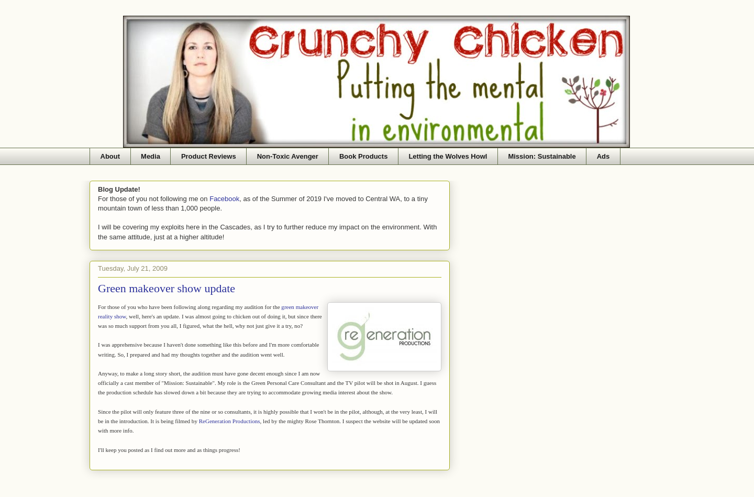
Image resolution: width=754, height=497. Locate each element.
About (110, 156)
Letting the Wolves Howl (447, 156)
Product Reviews (208, 156)
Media (150, 156)
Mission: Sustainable (541, 156)
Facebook (224, 199)
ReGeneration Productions (229, 421)
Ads (603, 156)
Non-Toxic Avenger (287, 156)
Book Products (363, 156)
